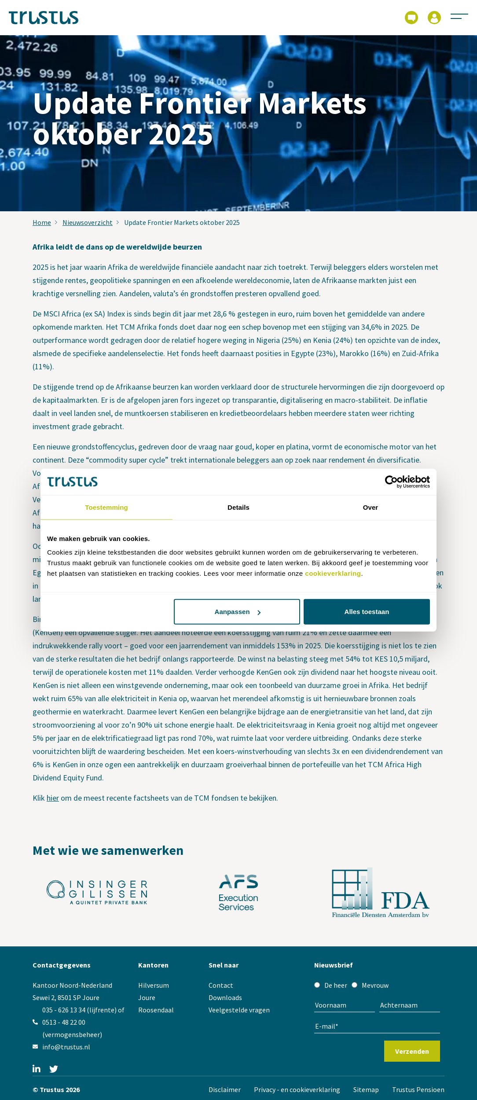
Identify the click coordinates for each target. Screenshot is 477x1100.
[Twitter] (53, 1069)
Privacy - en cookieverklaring (297, 1089)
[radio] (330, 985)
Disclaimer (225, 1089)
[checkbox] (377, 985)
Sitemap (366, 1089)
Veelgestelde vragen (239, 1009)
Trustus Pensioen (418, 1089)
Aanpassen (238, 611)
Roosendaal (156, 1009)
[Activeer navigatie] (459, 16)
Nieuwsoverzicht (87, 222)
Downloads (225, 997)
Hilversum (153, 985)
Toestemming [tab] (106, 507)
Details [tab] (238, 507)
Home (42, 222)
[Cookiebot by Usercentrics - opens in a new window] (391, 481)
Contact (221, 985)
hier (53, 798)
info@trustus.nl (66, 1046)
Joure (146, 997)
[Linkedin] (36, 1069)
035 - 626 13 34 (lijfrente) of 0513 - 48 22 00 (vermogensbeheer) (83, 1022)
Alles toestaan (367, 611)
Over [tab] (370, 507)
